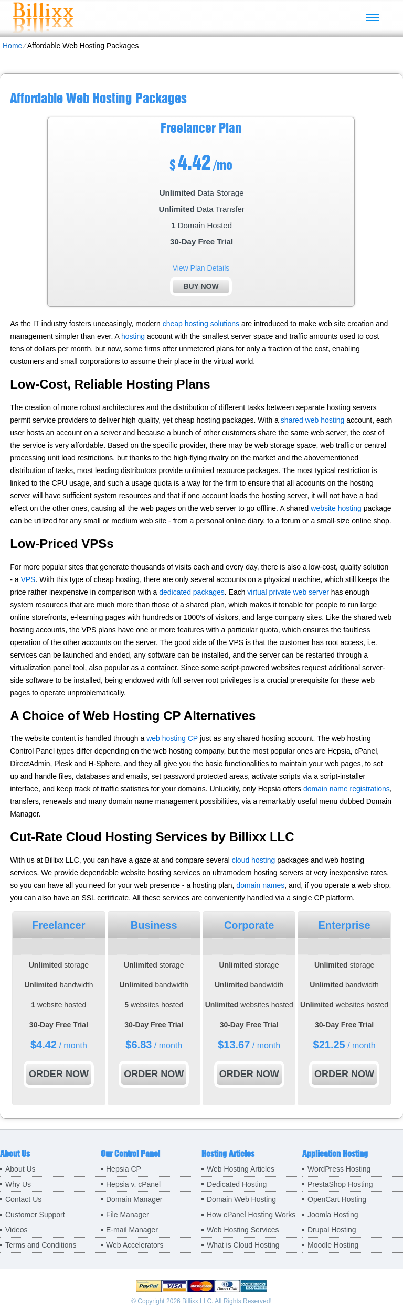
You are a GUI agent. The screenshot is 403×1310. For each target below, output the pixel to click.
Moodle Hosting (332, 1245)
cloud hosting (253, 860)
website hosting (336, 508)
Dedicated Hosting (237, 1184)
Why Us (18, 1184)
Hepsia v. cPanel (133, 1184)
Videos (16, 1230)
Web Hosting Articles (240, 1169)
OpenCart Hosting (336, 1199)
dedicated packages (192, 592)
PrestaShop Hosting (340, 1184)
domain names (260, 885)
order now (59, 1074)
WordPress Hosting (338, 1169)
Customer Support (35, 1214)
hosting (133, 336)
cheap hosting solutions (201, 323)
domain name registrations (346, 789)
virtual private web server (288, 592)
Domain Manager (134, 1199)
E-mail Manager (132, 1230)
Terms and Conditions (40, 1245)
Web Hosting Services (243, 1230)
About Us (20, 1169)
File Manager (127, 1214)
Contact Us (23, 1199)
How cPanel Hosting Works (251, 1214)
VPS (27, 579)
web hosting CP (172, 738)
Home (12, 45)
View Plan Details (201, 268)
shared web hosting (312, 420)
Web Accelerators (134, 1245)
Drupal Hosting (331, 1230)
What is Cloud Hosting (243, 1245)
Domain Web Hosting (241, 1199)
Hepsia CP (123, 1169)
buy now (200, 286)
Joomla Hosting (332, 1214)
